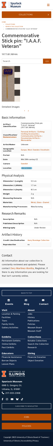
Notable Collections (37, 340)
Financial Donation (37, 357)
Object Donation (35, 360)
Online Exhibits (9, 344)
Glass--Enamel (43, 202)
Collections (34, 14)
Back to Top (26, 293)
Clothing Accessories (30, 134)
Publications (33, 320)
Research (32, 347)
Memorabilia (26, 140)
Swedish (24, 164)
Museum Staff (34, 331)
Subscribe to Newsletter (26, 406)
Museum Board (35, 327)
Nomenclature (10, 137)
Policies (31, 324)
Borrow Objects (9, 360)
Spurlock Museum (12, 381)
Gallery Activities (10, 327)
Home (4, 22)
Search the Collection (14, 26)
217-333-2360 (12, 393)
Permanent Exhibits (11, 340)
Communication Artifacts (31, 136)
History (31, 317)
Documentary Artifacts (30, 138)
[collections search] (22, 61)
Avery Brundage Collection (38, 240)
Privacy (35, 441)
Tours (4, 320)
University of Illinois (12, 441)
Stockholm (44, 150)
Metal (33, 202)
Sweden (36, 150)
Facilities (6, 317)
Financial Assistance (12, 357)
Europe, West (26, 150)
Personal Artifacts (28, 132)
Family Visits (8, 324)
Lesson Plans (8, 364)
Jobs (30, 314)
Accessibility (26, 441)
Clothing (40, 132)
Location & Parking (11, 314)
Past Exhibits (8, 347)
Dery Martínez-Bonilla (22, 268)
